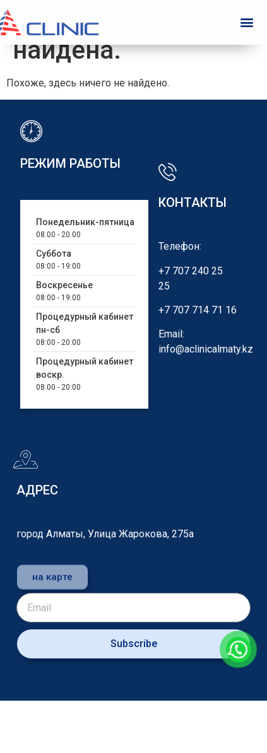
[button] (247, 22)
